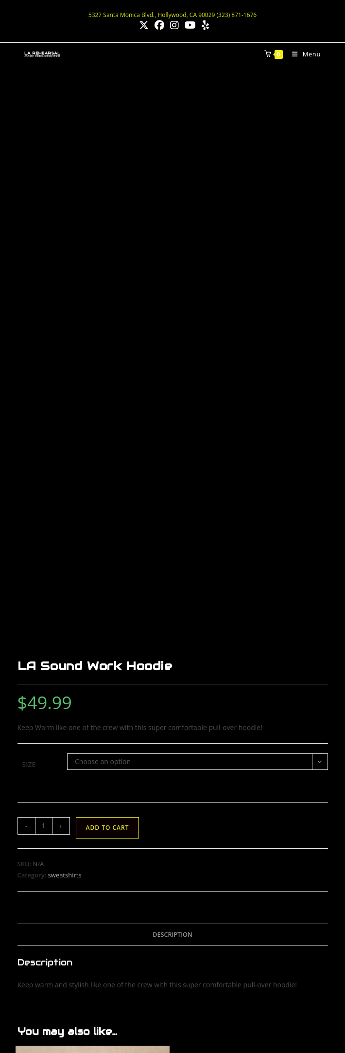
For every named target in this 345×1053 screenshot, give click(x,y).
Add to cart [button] (92, 698)
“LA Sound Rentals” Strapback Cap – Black (92, 656)
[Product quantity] (43, 268)
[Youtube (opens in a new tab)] (190, 25)
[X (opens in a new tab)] (144, 25)
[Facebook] (194, 913)
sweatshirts (65, 317)
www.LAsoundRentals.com (67, 904)
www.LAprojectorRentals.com (71, 926)
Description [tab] (172, 377)
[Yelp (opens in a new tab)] (204, 25)
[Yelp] (194, 942)
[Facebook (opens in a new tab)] (159, 25)
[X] (254, 913)
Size (29, 207)
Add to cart (107, 270)
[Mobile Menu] (303, 54)
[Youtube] (283, 913)
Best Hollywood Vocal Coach (188, 1015)
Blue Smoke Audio (168, 1021)
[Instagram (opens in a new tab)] (174, 25)
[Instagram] (224, 913)
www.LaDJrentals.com (59, 948)
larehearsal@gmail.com (62, 827)
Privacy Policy (215, 1021)
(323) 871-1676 (48, 815)
